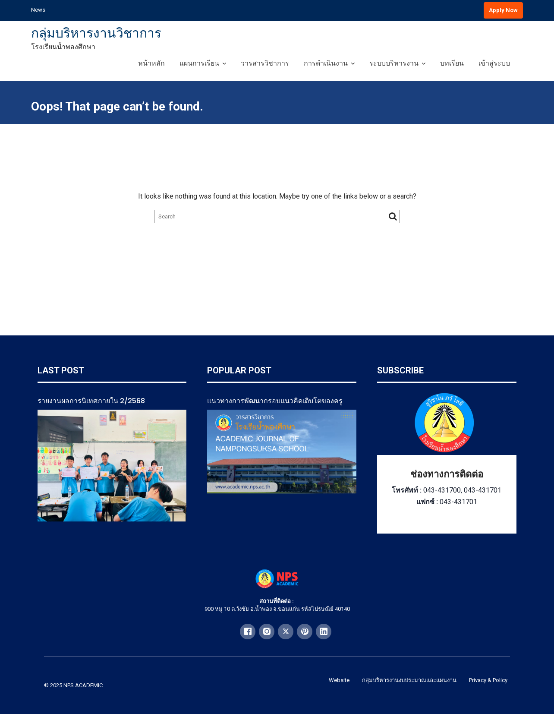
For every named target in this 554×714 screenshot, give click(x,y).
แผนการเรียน (199, 63)
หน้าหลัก (151, 63)
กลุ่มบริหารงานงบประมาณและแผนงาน (409, 680)
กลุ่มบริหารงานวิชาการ (96, 33)
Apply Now (503, 10)
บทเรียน (452, 63)
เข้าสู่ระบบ (494, 63)
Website (339, 680)
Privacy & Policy (488, 680)
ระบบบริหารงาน (394, 63)
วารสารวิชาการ (265, 63)
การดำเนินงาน (326, 63)
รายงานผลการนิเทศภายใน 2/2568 (91, 401)
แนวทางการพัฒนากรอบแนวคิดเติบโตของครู (275, 401)
